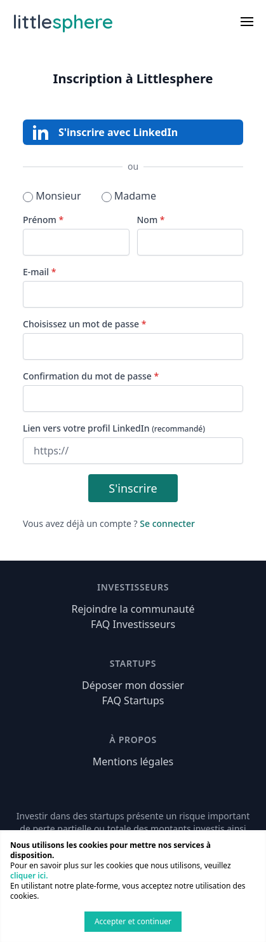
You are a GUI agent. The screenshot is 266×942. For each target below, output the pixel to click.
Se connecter (167, 523)
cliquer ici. (29, 875)
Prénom (43, 220)
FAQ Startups (133, 700)
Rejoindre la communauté (132, 609)
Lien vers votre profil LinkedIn (114, 428)
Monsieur (52, 196)
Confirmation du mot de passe (91, 376)
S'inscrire (133, 488)
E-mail (39, 272)
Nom (151, 220)
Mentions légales (133, 761)
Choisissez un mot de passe (84, 324)
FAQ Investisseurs (133, 624)
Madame (129, 196)
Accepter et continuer (133, 921)
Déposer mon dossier (133, 685)
